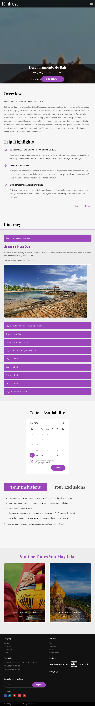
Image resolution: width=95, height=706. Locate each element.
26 (32, 455)
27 (37, 455)
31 (58, 455)
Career (6, 653)
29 (47, 455)
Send (58, 467)
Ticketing (52, 646)
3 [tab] (49, 627)
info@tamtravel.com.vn (12, 669)
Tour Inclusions (25, 487)
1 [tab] (45, 627)
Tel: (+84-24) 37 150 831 (12, 666)
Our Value (7, 646)
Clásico (38, 79)
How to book (54, 653)
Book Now (51, 79)
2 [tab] (47, 627)
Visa (50, 643)
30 (53, 455)
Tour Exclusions (69, 487)
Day (18, 238)
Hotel (51, 649)
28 (42, 455)
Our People (8, 649)
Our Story (7, 643)
